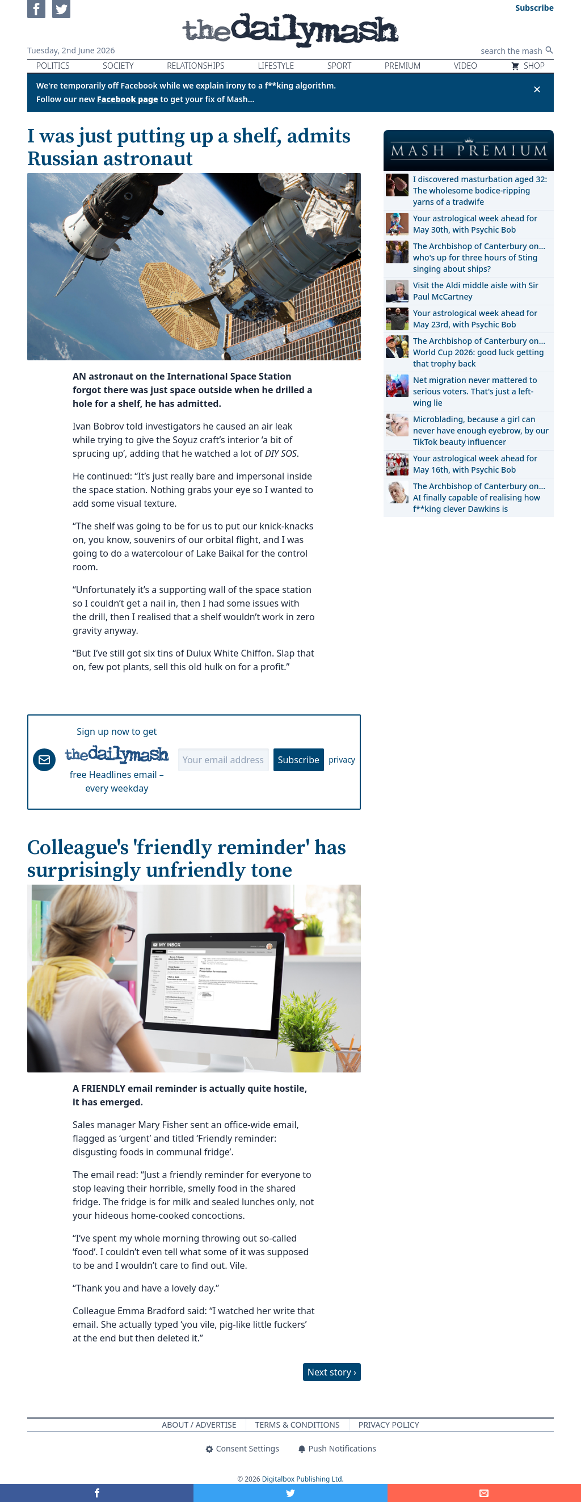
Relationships (196, 65)
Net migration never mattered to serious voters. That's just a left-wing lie (475, 391)
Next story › (332, 1372)
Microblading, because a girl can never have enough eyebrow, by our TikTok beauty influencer (481, 430)
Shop (528, 65)
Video (465, 65)
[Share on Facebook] (96, 1493)
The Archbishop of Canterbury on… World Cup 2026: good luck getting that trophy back (479, 352)
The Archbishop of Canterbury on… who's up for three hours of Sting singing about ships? (479, 257)
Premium (402, 65)
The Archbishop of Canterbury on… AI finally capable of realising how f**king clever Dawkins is (479, 497)
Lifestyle (276, 65)
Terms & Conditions (297, 1424)
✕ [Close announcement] (537, 89)
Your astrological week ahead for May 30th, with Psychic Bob (475, 224)
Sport (339, 65)
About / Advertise (199, 1424)
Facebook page (127, 99)
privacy (342, 759)
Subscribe (298, 760)
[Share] (484, 1493)
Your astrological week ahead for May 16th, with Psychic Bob (475, 464)
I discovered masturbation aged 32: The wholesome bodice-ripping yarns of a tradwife (480, 190)
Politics (53, 65)
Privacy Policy (389, 1424)
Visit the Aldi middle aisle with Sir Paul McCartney (475, 291)
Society (118, 65)
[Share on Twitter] (290, 1493)
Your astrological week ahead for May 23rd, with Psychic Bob (475, 319)
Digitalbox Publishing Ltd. (303, 1479)
